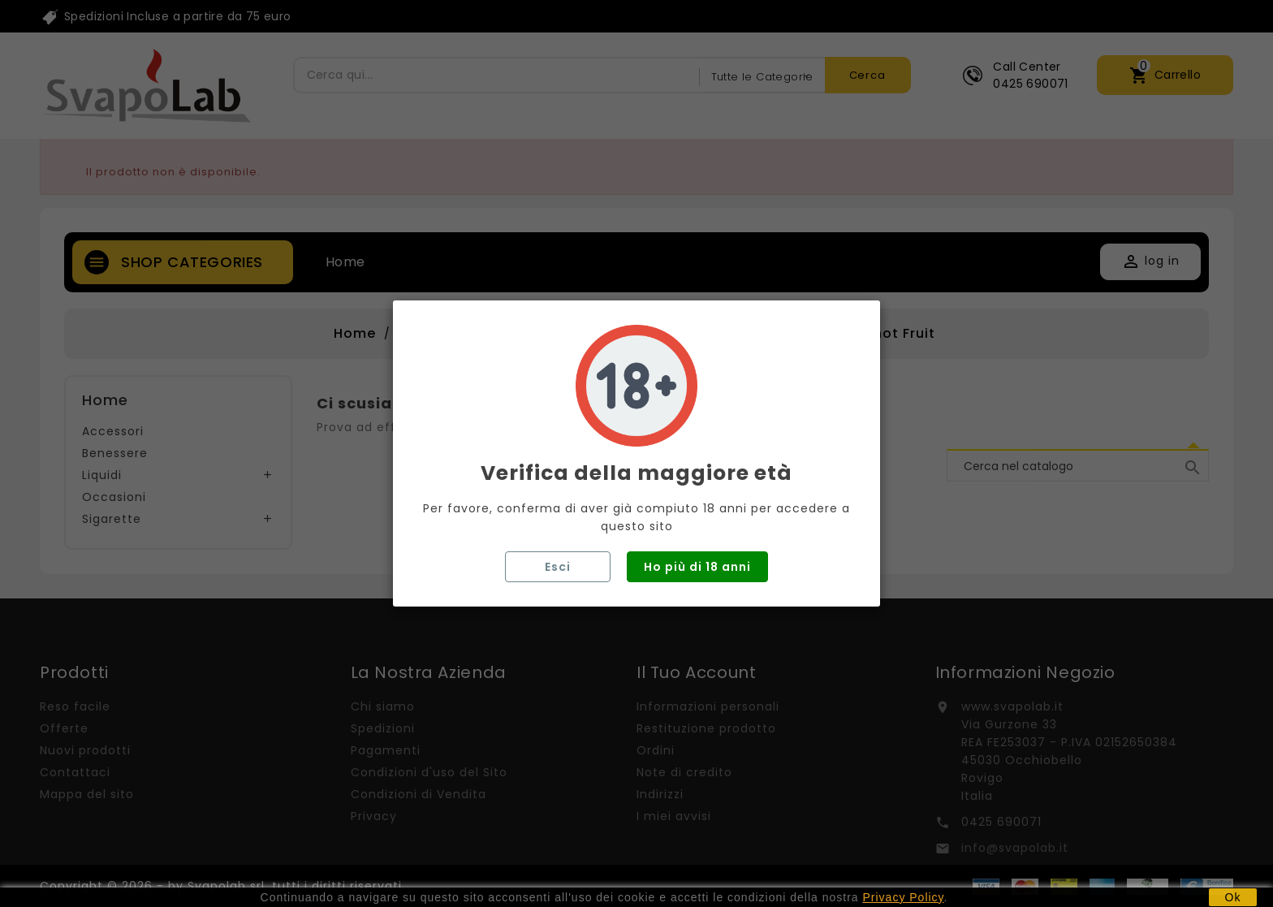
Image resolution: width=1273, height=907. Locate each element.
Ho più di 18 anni (697, 567)
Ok (1233, 897)
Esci (558, 567)
